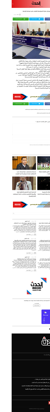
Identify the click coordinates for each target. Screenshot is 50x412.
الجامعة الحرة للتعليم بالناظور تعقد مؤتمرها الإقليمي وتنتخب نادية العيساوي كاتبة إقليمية (12, 194)
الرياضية (47, 364)
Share (48, 24)
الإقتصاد (47, 365)
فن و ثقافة (47, 368)
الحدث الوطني (40, 238)
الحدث (48, 363)
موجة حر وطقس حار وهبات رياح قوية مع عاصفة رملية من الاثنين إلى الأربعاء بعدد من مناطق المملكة (38, 260)
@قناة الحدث (25, 303)
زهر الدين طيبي (46, 372)
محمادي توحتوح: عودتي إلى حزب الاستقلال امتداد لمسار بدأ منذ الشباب (14, 172)
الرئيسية (47, 361)
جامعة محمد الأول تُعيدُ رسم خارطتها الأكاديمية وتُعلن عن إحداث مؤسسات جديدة (13, 259)
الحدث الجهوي (40, 221)
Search (2, 213)
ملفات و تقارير (46, 371)
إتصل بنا (26, 410)
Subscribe (25, 305)
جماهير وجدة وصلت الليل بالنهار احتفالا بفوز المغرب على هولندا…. (38, 172)
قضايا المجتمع (46, 367)
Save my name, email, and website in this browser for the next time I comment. (33, 144)
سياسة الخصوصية (21, 410)
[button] (47, 320)
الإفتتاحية (47, 369)
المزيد (41, 231)
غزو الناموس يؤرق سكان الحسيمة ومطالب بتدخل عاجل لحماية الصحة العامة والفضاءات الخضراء (37, 194)
